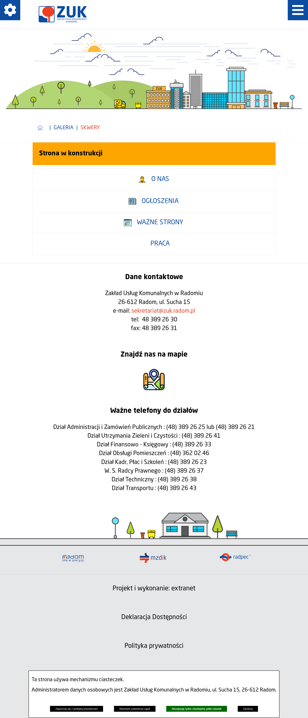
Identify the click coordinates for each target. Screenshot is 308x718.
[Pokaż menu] (298, 10)
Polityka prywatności (154, 646)
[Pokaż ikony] (10, 10)
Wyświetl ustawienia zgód (134, 708)
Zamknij (248, 708)
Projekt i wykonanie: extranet (154, 589)
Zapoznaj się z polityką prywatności (76, 708)
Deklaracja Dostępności (154, 617)
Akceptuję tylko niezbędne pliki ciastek (197, 708)
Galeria (63, 127)
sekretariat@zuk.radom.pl (163, 311)
